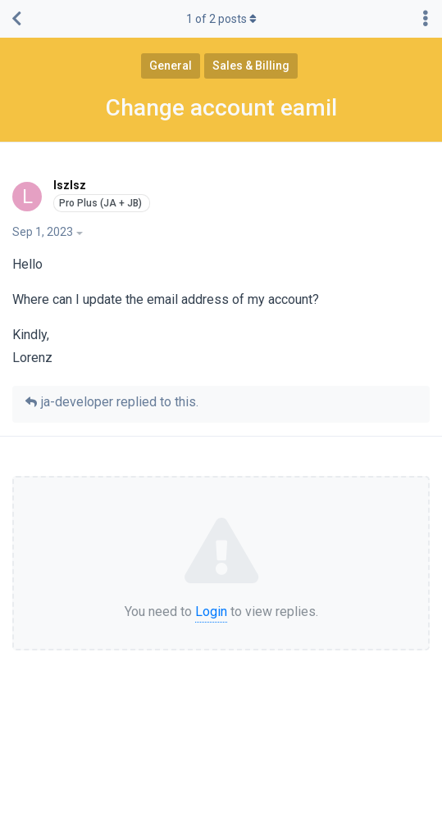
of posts (221, 18)
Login (211, 611)
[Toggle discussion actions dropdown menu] (425, 19)
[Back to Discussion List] (16, 19)
